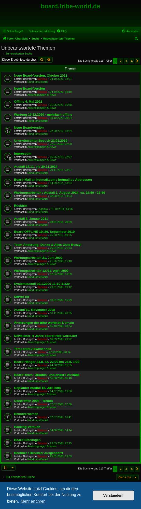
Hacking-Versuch (27, 427)
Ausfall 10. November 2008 (34, 310)
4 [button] (132, 61)
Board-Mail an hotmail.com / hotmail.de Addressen (53, 179)
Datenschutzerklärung (42, 31)
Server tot (21, 297)
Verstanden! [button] (113, 495)
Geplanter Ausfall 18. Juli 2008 (37, 388)
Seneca (42, 78)
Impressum (22, 153)
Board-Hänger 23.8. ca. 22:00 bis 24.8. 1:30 (46, 362)
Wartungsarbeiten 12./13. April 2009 (41, 271)
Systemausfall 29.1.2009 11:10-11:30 (42, 284)
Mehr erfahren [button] (33, 501)
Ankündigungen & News (41, 94)
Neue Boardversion (29, 127)
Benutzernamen (26, 414)
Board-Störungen (27, 440)
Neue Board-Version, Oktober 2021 (40, 75)
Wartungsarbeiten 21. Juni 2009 (38, 258)
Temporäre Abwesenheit (32, 349)
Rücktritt (20, 205)
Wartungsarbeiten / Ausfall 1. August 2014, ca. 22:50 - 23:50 (59, 192)
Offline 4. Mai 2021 (28, 101)
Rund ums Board (37, 81)
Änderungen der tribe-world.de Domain (44, 323)
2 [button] (121, 61)
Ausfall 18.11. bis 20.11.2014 (35, 166)
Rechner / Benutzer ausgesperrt (38, 453)
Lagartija (42, 208)
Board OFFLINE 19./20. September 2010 (44, 232)
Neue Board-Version (29, 88)
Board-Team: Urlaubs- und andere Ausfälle (47, 375)
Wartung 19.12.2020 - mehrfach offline (43, 114)
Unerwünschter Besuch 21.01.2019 (40, 140)
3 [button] (126, 61)
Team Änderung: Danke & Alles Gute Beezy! (48, 245)
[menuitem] (62, 31)
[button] (137, 61)
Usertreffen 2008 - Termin (33, 401)
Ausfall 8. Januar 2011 (31, 218)
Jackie (41, 352)
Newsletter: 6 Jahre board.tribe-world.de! (45, 336)
